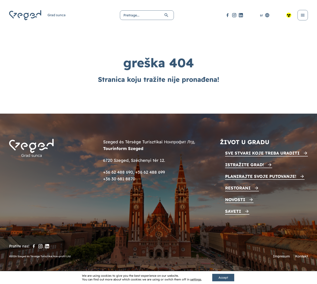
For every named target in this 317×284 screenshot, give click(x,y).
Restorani (238, 188)
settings (195, 279)
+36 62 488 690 (118, 172)
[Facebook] (227, 15)
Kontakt (301, 256)
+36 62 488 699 (150, 172)
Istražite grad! (244, 164)
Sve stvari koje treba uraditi (262, 153)
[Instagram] (234, 15)
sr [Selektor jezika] (265, 15)
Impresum (281, 256)
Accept (223, 277)
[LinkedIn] (240, 15)
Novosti (235, 199)
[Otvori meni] (302, 15)
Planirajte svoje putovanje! (260, 176)
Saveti (233, 211)
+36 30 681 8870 (119, 178)
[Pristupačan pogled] (288, 15)
